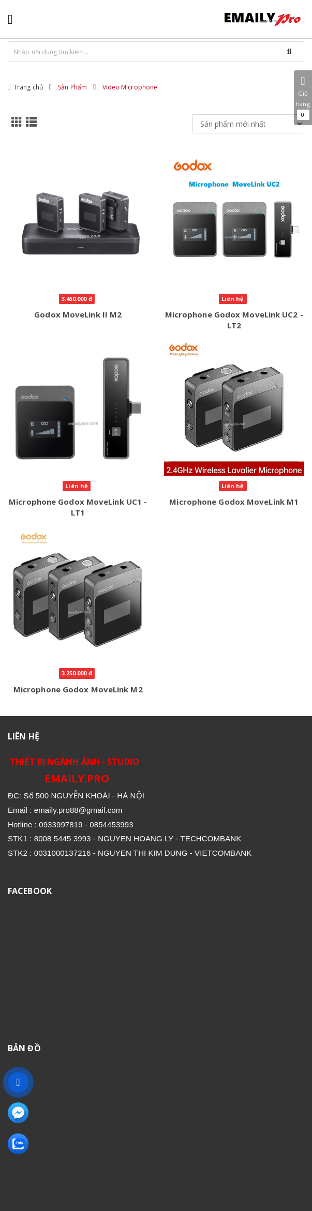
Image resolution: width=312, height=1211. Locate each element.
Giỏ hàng (303, 97)
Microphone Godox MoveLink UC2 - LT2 (234, 319)
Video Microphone (130, 87)
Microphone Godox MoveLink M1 (234, 501)
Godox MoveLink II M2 (78, 314)
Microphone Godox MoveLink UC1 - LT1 (78, 507)
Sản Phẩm (72, 87)
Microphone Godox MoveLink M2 (78, 689)
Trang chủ (28, 87)
